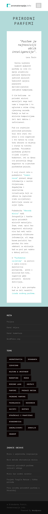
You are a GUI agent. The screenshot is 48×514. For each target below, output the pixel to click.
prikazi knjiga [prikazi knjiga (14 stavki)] (29, 390)
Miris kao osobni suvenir (19, 474)
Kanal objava (13, 327)
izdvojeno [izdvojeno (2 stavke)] (13, 365)
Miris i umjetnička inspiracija (22, 454)
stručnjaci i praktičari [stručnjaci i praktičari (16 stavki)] (21, 415)
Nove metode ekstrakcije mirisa (22, 460)
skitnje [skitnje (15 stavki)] (25, 409)
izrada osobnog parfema (23, 293)
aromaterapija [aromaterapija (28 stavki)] (15, 359)
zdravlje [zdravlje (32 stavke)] (32, 428)
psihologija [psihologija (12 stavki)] (14, 403)
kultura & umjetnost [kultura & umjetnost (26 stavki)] (19, 372)
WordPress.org (13, 339)
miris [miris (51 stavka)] (26, 378)
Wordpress (36, 510)
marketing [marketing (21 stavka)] (13, 378)
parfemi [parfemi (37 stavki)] (12, 390)
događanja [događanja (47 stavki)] (32, 359)
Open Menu (38, 5)
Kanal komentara (14, 333)
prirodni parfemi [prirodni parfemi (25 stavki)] (17, 397)
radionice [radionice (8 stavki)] (30, 403)
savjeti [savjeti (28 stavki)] (12, 409)
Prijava (10, 322)
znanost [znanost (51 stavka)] (12, 434)
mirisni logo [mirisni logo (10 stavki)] (15, 384)
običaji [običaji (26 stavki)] (30, 384)
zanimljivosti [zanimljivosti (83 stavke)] (15, 428)
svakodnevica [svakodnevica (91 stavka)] (15, 422)
